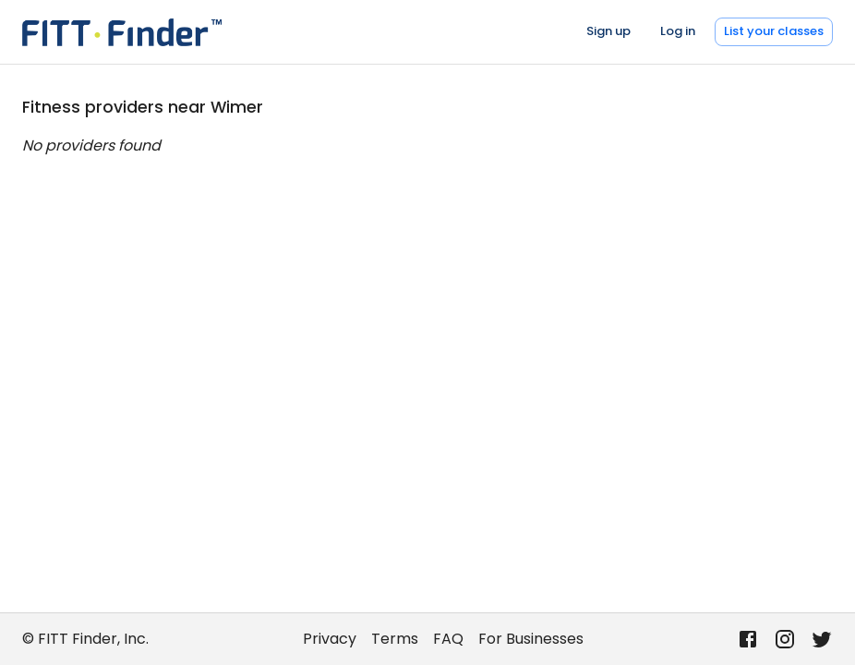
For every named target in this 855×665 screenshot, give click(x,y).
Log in (677, 31)
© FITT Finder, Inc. (85, 638)
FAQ (448, 638)
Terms (394, 638)
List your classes (774, 31)
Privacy (329, 638)
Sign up (608, 31)
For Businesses (531, 638)
